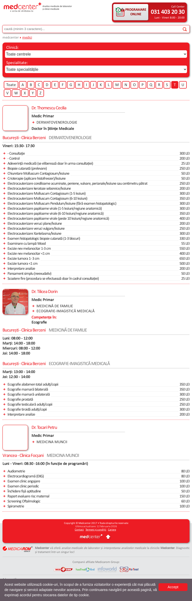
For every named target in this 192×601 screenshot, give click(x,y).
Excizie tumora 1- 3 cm (23, 259)
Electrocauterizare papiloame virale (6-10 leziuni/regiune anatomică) (56, 214)
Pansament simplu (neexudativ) (29, 274)
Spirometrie (16, 506)
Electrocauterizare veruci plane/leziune (35, 224)
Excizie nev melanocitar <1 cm (29, 254)
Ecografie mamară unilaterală (29, 395)
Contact (79, 529)
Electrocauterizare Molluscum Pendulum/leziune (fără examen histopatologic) (62, 204)
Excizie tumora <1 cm (23, 264)
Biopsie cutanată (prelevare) (27, 169)
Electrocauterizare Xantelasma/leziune (34, 234)
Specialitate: (17, 63)
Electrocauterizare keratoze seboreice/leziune (39, 189)
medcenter (10, 38)
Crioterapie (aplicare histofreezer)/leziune (37, 179)
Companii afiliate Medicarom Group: (96, 562)
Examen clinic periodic (23, 486)
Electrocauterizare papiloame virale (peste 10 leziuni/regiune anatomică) (58, 219)
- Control (14, 159)
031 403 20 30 (167, 12)
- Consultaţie (16, 154)
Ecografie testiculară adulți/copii (30, 405)
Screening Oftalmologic (24, 501)
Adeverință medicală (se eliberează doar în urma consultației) (50, 164)
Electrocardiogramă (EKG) (26, 476)
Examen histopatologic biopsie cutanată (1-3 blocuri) (44, 239)
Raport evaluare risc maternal (28, 496)
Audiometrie (16, 471)
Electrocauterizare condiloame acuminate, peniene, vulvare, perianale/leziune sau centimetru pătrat (77, 184)
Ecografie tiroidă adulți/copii (27, 410)
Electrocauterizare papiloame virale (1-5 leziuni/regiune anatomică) (55, 209)
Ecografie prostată (20, 400)
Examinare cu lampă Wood (27, 244)
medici (27, 38)
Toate (11, 85)
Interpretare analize (21, 269)
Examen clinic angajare (24, 481)
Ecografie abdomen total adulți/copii (33, 385)
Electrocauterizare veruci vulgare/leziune (36, 229)
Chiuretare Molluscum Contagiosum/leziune (38, 174)
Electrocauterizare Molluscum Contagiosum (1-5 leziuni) (47, 194)
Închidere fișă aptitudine (24, 491)
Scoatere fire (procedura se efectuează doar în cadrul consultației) (53, 279)
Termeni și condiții (96, 529)
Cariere (112, 529)
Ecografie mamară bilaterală (28, 390)
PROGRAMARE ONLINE (135, 12)
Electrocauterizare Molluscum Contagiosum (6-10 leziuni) (47, 199)
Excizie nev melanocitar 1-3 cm (29, 249)
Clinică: (12, 48)
